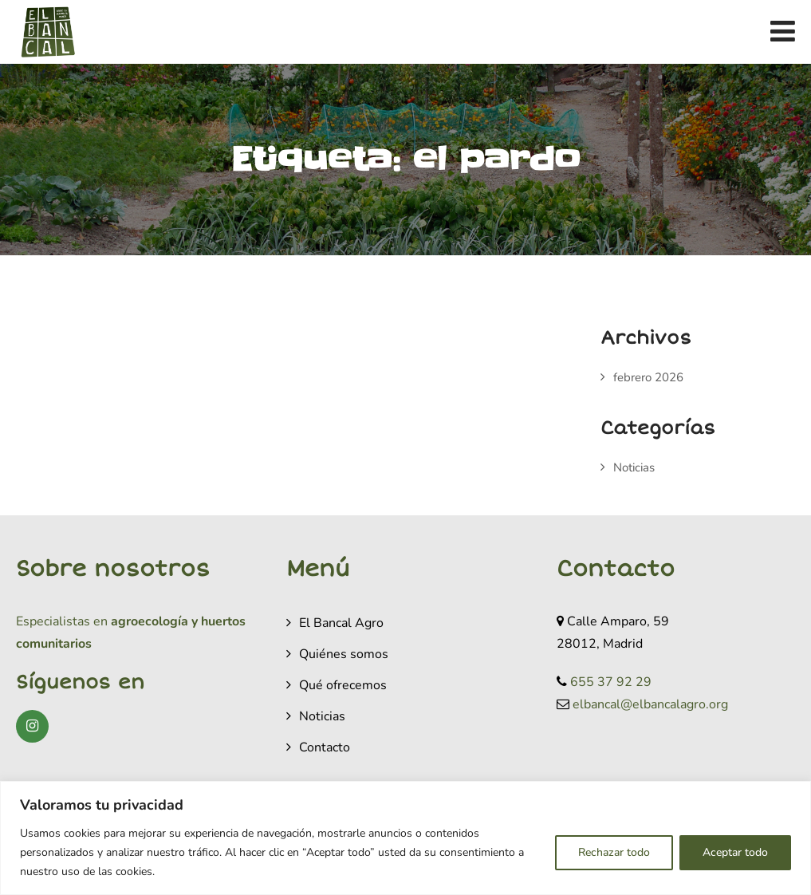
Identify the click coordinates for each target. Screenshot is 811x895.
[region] (405, 838)
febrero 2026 (648, 377)
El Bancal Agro (341, 623)
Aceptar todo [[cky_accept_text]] (735, 852)
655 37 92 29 (611, 682)
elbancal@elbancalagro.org (650, 704)
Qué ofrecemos (343, 685)
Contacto (324, 747)
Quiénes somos (343, 654)
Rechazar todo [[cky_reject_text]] (614, 852)
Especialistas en (62, 621)
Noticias (634, 467)
